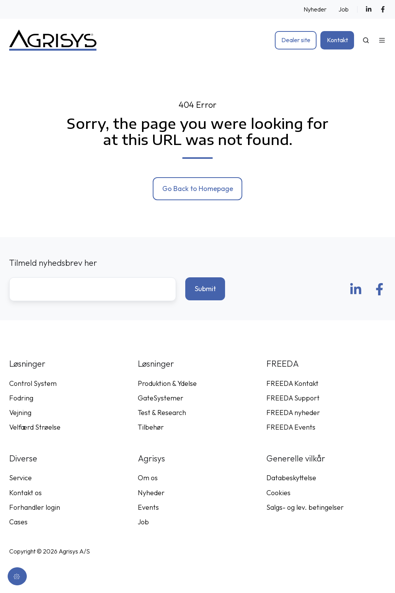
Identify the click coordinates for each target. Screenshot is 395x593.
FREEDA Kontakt (292, 383)
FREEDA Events (290, 427)
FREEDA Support (293, 398)
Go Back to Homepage (197, 188)
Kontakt (337, 40)
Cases (18, 521)
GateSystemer (160, 398)
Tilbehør (151, 427)
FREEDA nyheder (293, 412)
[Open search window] (366, 40)
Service (20, 477)
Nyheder (315, 9)
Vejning (20, 412)
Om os (148, 477)
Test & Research (162, 412)
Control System (33, 383)
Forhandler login (34, 507)
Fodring (21, 398)
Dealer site (295, 40)
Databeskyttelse (291, 477)
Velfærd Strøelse (34, 427)
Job (343, 9)
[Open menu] (382, 40)
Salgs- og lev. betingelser (305, 507)
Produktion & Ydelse (167, 383)
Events (148, 507)
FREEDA (282, 363)
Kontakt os (25, 492)
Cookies (278, 492)
